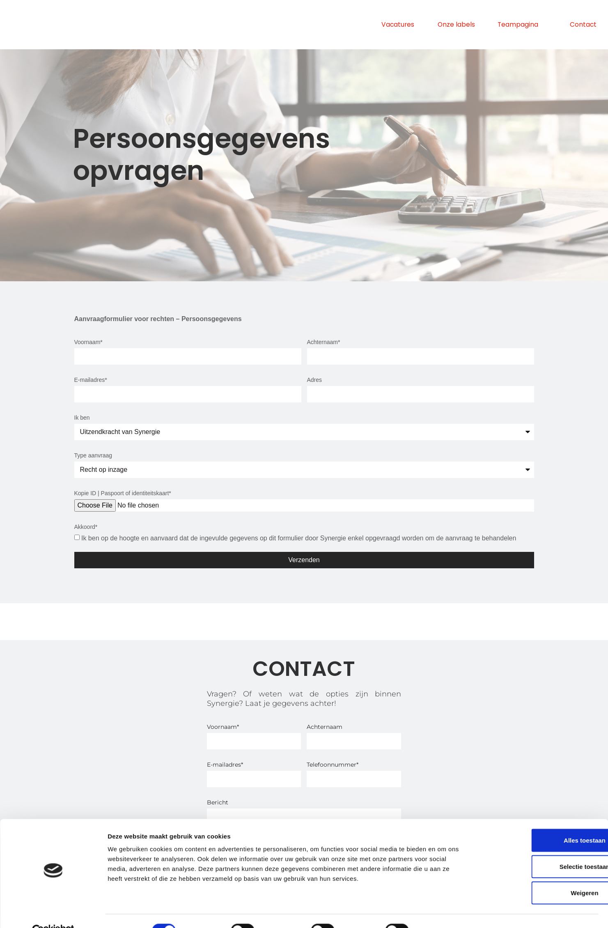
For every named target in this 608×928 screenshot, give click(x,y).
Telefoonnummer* (332, 764)
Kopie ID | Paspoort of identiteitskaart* (122, 493)
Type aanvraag (93, 455)
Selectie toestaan (539, 847)
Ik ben (82, 417)
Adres (314, 380)
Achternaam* (323, 342)
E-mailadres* (90, 380)
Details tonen (443, 911)
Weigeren (539, 874)
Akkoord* (86, 527)
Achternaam (324, 726)
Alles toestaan (539, 821)
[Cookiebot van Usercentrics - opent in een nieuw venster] (53, 912)
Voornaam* (88, 342)
